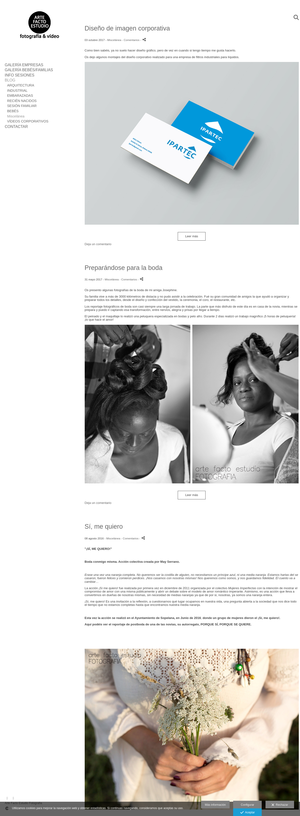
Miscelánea (16, 116)
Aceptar (247, 813)
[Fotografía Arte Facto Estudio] (39, 45)
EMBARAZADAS (20, 95)
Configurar (247, 804)
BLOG (10, 80)
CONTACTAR (16, 127)
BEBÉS (13, 111)
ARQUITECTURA (20, 85)
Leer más (191, 236)
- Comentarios (131, 39)
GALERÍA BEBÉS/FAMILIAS (29, 70)
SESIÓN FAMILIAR (22, 106)
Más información (215, 804)
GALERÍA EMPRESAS (24, 65)
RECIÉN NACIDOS (22, 101)
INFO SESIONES (19, 75)
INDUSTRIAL (17, 90)
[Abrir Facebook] (7, 798)
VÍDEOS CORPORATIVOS (27, 121)
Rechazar (279, 805)
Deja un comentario (98, 244)
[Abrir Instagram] (13, 798)
